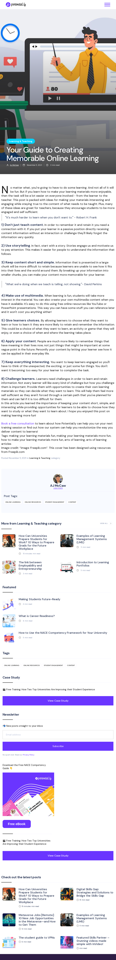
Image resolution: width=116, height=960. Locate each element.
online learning (12, 502)
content (72, 502)
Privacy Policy (28, 755)
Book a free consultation (17, 423)
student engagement (54, 502)
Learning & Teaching (39, 458)
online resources (33, 502)
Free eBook (16, 824)
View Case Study (58, 700)
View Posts (58, 488)
